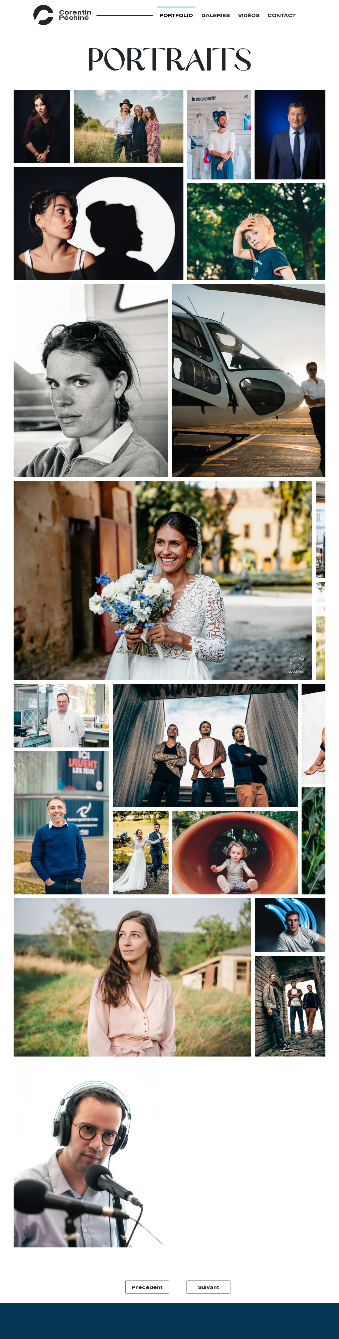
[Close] (309, 15)
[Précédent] (147, 1287)
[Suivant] (208, 1287)
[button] (169, 60)
